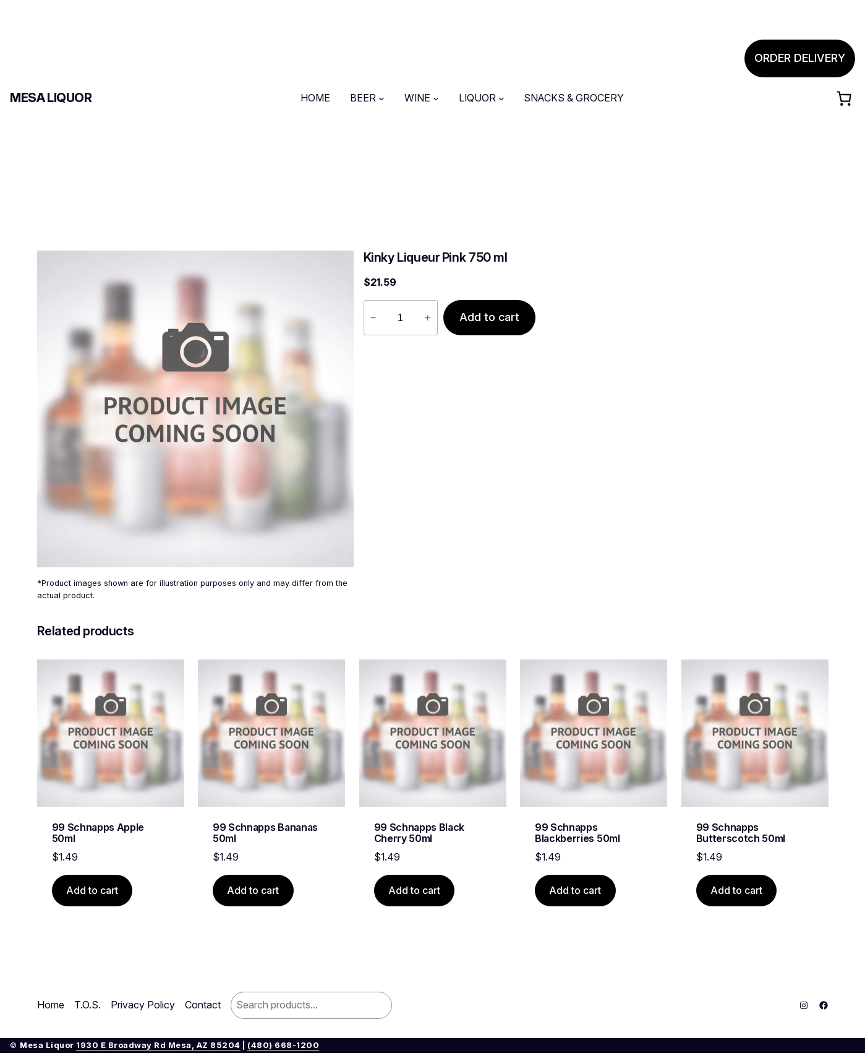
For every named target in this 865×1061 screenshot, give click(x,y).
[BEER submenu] (381, 98)
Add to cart (489, 317)
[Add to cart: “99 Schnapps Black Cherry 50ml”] (414, 890)
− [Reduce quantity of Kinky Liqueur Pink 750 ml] (373, 317)
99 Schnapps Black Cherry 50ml (419, 833)
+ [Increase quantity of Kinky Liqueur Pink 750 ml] (427, 317)
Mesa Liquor (51, 97)
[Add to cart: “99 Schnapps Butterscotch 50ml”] (736, 890)
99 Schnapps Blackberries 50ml (577, 833)
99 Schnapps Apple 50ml (98, 833)
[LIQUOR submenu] (501, 98)
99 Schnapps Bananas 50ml (265, 833)
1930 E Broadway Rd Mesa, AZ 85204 (158, 1045)
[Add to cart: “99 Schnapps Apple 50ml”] (92, 890)
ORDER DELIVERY (799, 57)
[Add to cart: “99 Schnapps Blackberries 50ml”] (575, 890)
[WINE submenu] (436, 98)
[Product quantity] (401, 318)
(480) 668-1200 (283, 1045)
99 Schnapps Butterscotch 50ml (741, 833)
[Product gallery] (195, 409)
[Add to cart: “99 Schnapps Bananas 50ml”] (253, 890)
